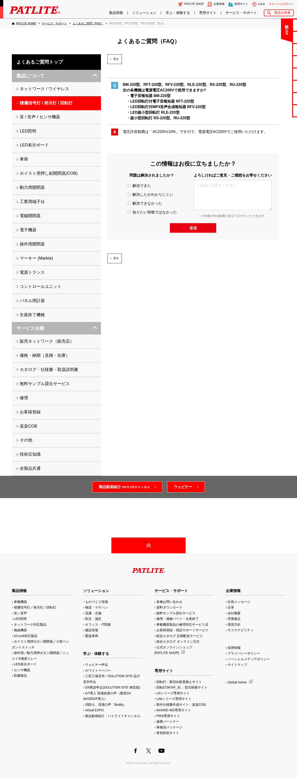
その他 (26, 440)
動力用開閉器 (32, 187)
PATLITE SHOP (194, 4)
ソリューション (144, 13)
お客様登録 (30, 412)
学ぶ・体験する (178, 13)
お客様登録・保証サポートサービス (182, 630)
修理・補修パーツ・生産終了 (177, 619)
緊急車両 (91, 636)
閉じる (255, 26)
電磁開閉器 (30, 215)
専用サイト (207, 13)
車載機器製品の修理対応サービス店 (182, 624)
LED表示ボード (34, 145)
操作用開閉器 (32, 244)
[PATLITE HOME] (24, 23)
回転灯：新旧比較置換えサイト (179, 682)
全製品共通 (30, 468)
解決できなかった (145, 203)
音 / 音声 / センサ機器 (40, 117)
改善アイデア (278, 111)
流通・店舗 (93, 613)
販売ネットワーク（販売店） (47, 341)
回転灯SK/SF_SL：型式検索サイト (181, 687)
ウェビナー (183, 487)
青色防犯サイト (167, 733)
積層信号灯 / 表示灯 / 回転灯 (46, 103)
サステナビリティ (241, 630)
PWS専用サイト (168, 716)
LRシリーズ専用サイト (173, 693)
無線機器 (20, 630)
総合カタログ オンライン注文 (178, 641)
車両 (24, 159)
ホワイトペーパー (98, 670)
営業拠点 (234, 619)
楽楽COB (28, 426)
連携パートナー (167, 721)
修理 (24, 398)
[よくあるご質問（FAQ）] (88, 23)
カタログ (279, 62)
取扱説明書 (278, 74)
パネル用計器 (32, 300)
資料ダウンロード (169, 607)
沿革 (231, 607)
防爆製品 (20, 675)
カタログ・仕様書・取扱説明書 (49, 369)
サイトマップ (237, 664)
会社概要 (234, 613)
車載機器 (20, 602)
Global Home (237, 682)
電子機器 (28, 230)
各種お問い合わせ (169, 602)
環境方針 (234, 624)
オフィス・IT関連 (98, 624)
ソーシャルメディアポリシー (249, 659)
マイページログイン (281, 4)
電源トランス (32, 272)
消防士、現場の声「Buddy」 (106, 704)
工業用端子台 (32, 201)
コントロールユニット (40, 286)
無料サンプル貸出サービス (45, 383)
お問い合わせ (278, 25)
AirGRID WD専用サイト (173, 710)
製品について (30, 75)
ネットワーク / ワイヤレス (44, 89)
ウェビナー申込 (96, 664)
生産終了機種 (278, 86)
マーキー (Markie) (36, 258)
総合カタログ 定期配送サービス (179, 636)
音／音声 (20, 613)
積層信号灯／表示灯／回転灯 (35, 607)
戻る (116, 59)
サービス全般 (30, 328)
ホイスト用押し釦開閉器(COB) (48, 173)
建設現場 (91, 630)
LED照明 (28, 131)
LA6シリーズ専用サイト (173, 699)
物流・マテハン (96, 607)
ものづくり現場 (96, 602)
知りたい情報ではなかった (152, 212)
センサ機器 (22, 670)
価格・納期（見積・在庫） (45, 355)
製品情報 (116, 13)
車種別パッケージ (169, 727)
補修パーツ (278, 98)
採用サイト (241, 4)
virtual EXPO (94, 710)
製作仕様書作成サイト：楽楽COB (181, 704)
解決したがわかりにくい (150, 194)
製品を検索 (282, 12)
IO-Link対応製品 (25, 636)
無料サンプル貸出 (279, 50)
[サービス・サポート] (54, 23)
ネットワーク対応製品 (30, 624)
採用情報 (234, 648)
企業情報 (219, 4)
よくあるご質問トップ (39, 61)
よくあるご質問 (279, 37)
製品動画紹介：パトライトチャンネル (112, 716)
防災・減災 (93, 619)
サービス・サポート (241, 13)
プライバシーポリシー (244, 653)
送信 (193, 228)
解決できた (139, 186)
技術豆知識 (30, 454)
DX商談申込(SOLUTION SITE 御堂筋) (112, 687)
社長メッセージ (239, 602)
